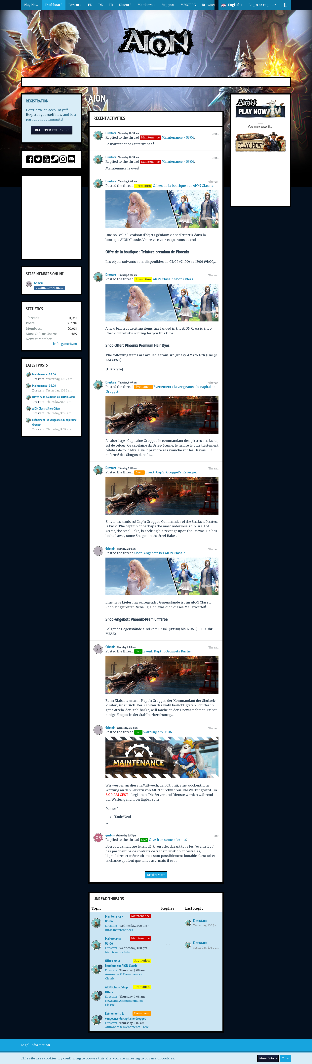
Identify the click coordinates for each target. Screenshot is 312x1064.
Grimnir (38, 283)
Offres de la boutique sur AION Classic (53, 397)
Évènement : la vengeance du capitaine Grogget (125, 1016)
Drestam (38, 379)
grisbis (109, 835)
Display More (156, 875)
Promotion (142, 960)
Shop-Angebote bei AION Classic (159, 553)
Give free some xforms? (167, 840)
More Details (268, 1058)
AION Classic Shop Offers (46, 408)
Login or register (262, 5)
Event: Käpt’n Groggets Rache (167, 651)
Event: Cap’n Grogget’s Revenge (170, 472)
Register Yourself (51, 130)
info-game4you (65, 344)
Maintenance (140, 916)
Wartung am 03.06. (158, 732)
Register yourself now (44, 115)
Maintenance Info (117, 952)
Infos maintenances (119, 930)
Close (285, 1058)
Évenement (142, 1013)
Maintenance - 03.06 (44, 374)
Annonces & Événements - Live (127, 1027)
